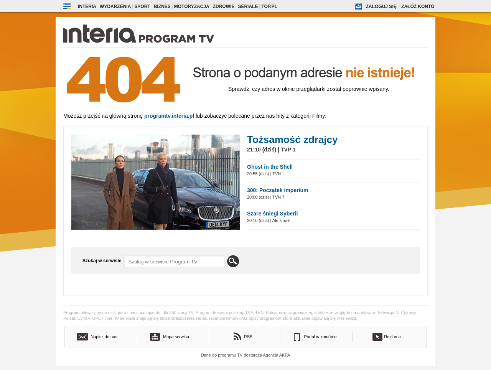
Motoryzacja (191, 6)
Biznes (162, 6)
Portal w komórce (320, 336)
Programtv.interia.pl (169, 116)
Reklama (392, 336)
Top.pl (269, 6)
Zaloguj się (381, 6)
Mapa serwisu (176, 336)
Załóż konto (417, 6)
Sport (142, 6)
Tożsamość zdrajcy (292, 139)
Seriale (248, 6)
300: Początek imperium (277, 190)
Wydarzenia (115, 6)
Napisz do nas (104, 336)
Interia (87, 6)
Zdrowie (224, 6)
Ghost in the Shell (270, 167)
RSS (248, 336)
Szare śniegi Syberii (272, 213)
